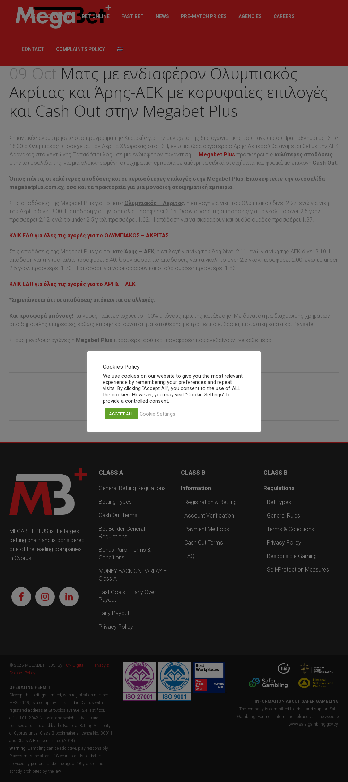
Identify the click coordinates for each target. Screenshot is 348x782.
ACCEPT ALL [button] (121, 413)
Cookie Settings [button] (157, 414)
